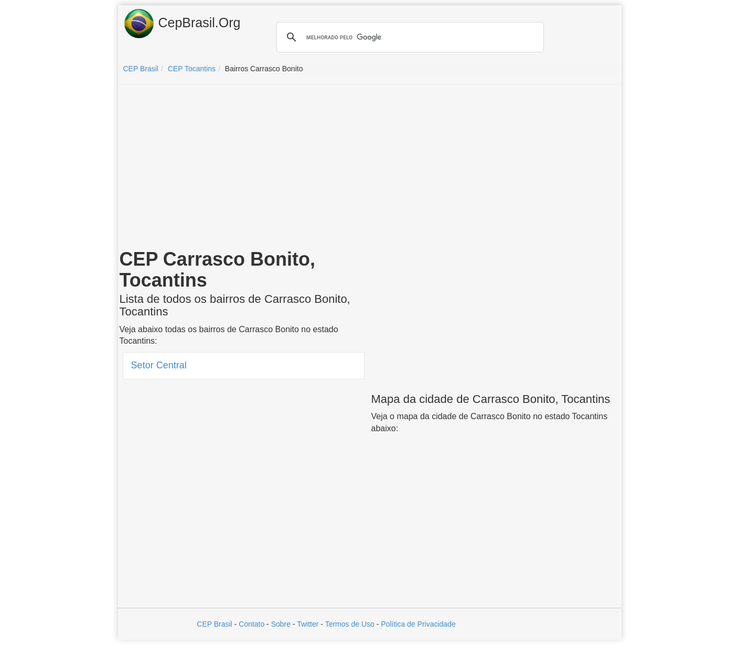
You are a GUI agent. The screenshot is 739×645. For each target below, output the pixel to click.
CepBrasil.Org (182, 23)
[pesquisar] (408, 37)
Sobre (281, 624)
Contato (251, 624)
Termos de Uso (349, 624)
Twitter (307, 624)
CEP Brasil (214, 624)
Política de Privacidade (418, 624)
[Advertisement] (370, 168)
